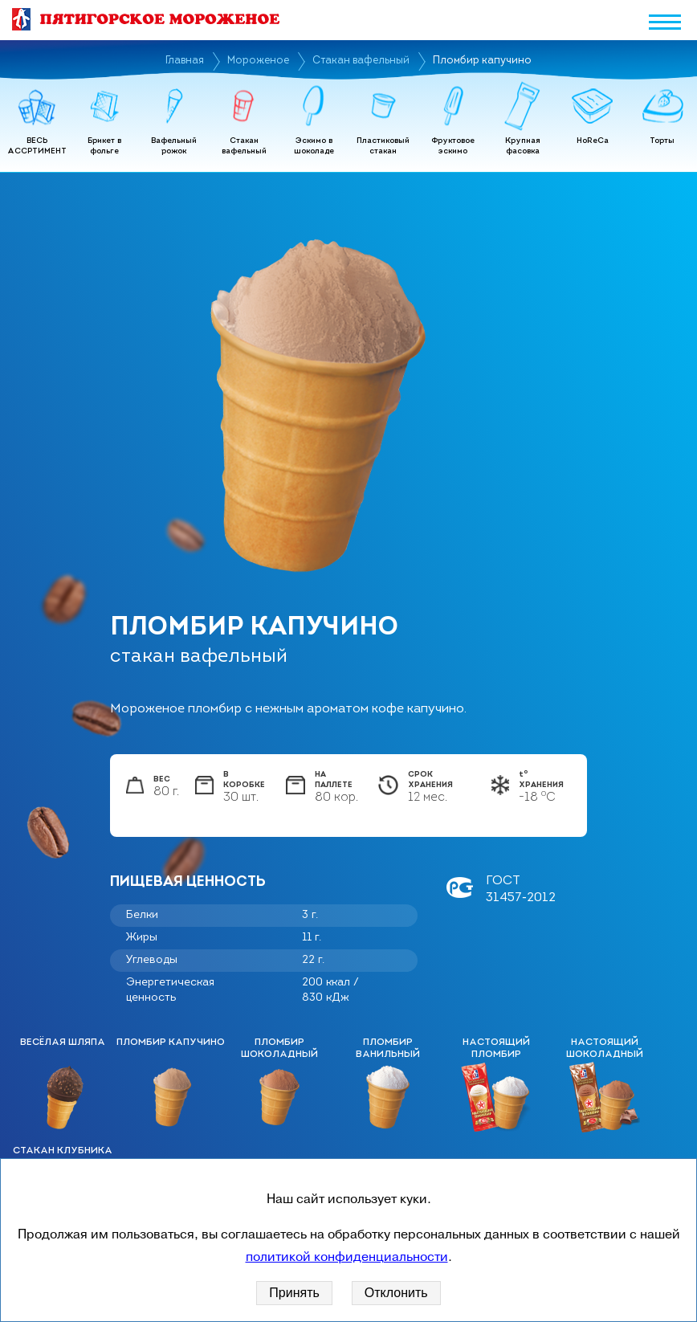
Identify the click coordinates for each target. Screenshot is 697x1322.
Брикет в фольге (104, 146)
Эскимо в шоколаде (314, 146)
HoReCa (593, 141)
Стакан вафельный (361, 60)
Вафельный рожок (174, 146)
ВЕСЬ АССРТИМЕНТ (37, 146)
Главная (184, 60)
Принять (294, 1293)
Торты (662, 141)
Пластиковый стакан (383, 146)
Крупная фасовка (522, 146)
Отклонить (396, 1293)
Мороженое (258, 60)
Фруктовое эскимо (453, 146)
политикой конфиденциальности (347, 1257)
